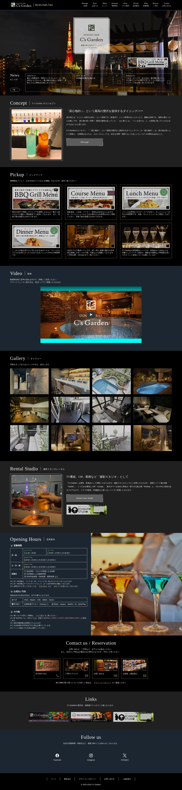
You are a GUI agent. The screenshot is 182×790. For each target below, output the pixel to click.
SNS (55, 586)
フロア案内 (40, 615)
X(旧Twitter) (43, 586)
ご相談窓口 (126, 779)
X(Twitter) (124, 757)
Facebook (57, 757)
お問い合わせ (109, 779)
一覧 (14, 90)
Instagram (91, 757)
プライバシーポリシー (102, 683)
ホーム (53, 779)
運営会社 (67, 779)
